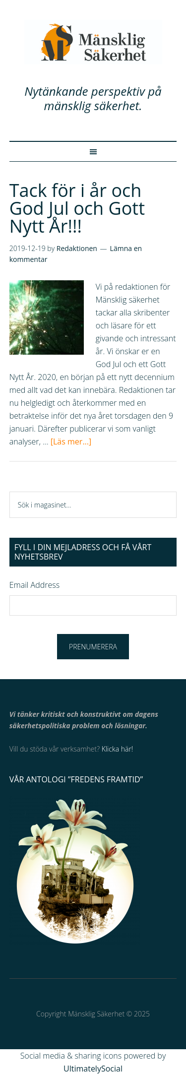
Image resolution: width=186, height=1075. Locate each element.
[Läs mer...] (71, 441)
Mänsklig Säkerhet (93, 42)
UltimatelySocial (93, 1068)
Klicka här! (117, 749)
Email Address (34, 584)
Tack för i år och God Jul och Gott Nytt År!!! (77, 208)
